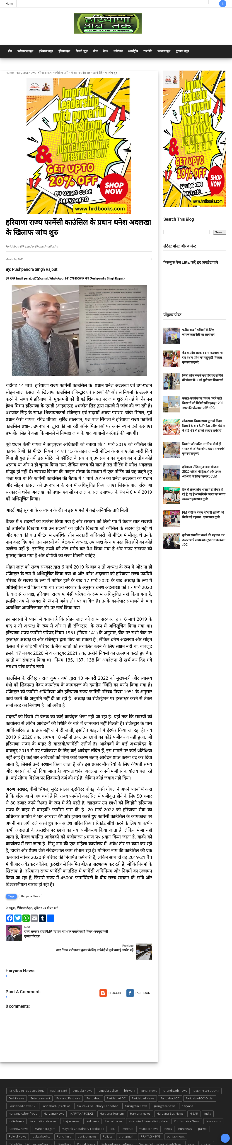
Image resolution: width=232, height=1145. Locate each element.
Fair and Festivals (68, 1080)
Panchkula (64, 1118)
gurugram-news (164, 1087)
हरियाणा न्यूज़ (46, 51)
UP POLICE (142, 1133)
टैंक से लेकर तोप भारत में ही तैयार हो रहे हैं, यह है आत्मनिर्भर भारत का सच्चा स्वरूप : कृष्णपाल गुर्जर (203, 494)
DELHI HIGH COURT (206, 1072)
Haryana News (26, 73)
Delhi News (16, 1080)
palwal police (42, 1118)
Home (10, 3)
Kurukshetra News (187, 1103)
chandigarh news (175, 1072)
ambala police (108, 1072)
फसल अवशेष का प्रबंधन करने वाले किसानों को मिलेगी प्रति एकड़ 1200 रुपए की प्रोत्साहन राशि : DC (202, 403)
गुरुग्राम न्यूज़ (182, 51)
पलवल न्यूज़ (163, 51)
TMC (108, 1133)
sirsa (191, 1125)
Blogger (115, 974)
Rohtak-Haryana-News (117, 1125)
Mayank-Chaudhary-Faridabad (83, 1110)
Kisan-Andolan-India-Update (148, 1103)
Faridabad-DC (170, 1080)
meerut (128, 1110)
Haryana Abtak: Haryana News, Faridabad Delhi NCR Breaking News (49, 1141)
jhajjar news (71, 1103)
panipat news (87, 1118)
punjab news (176, 1118)
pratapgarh (126, 1118)
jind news (92, 1103)
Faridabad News (143, 1080)
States (13, 1133)
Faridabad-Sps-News (56, 1087)
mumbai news (148, 1110)
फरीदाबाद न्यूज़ (25, 51)
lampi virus (213, 1103)
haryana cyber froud (23, 1095)
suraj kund (31, 1133)
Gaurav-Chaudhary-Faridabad (97, 1087)
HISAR (194, 1095)
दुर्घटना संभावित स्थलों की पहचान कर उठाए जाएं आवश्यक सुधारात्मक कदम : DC (203, 540)
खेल (95, 51)
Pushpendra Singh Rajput (34, 269)
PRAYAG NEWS (151, 1118)
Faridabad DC (116, 1080)
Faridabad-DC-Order (200, 1080)
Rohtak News (86, 1125)
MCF (113, 1110)
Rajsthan (64, 1125)
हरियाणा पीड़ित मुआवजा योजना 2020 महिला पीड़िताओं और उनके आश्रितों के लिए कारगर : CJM (201, 471)
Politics (107, 1118)
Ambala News (82, 1072)
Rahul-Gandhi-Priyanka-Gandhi (30, 1125)
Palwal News (17, 1118)
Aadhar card (58, 1072)
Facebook (142, 974)
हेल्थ (105, 51)
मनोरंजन (118, 51)
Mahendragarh (45, 1110)
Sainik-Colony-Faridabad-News (160, 1125)
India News (16, 1103)
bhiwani (129, 1072)
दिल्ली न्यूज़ (82, 51)
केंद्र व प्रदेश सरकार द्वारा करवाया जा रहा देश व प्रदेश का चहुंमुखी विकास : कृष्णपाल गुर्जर (202, 357)
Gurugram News (136, 1087)
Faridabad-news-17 (22, 1087)
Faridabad (94, 1080)
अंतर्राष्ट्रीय (133, 51)
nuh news (185, 1110)
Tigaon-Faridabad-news (82, 1133)
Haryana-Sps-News (170, 1095)
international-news (43, 1103)
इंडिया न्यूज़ (64, 51)
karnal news (113, 1103)
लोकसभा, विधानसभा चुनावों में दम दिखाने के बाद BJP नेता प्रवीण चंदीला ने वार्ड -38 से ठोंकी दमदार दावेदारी (203, 425)
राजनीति (147, 51)
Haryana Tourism (112, 1095)
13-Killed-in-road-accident (26, 1072)
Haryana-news (140, 1095)
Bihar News (149, 1072)
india (207, 1095)
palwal (202, 1110)
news (168, 1110)
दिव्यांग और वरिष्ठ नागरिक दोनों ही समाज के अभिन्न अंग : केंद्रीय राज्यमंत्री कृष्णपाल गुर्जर (203, 448)
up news (123, 1133)
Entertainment (40, 1080)
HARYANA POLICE (82, 1095)
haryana (187, 1087)
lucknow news (18, 1110)
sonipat (206, 1125)
